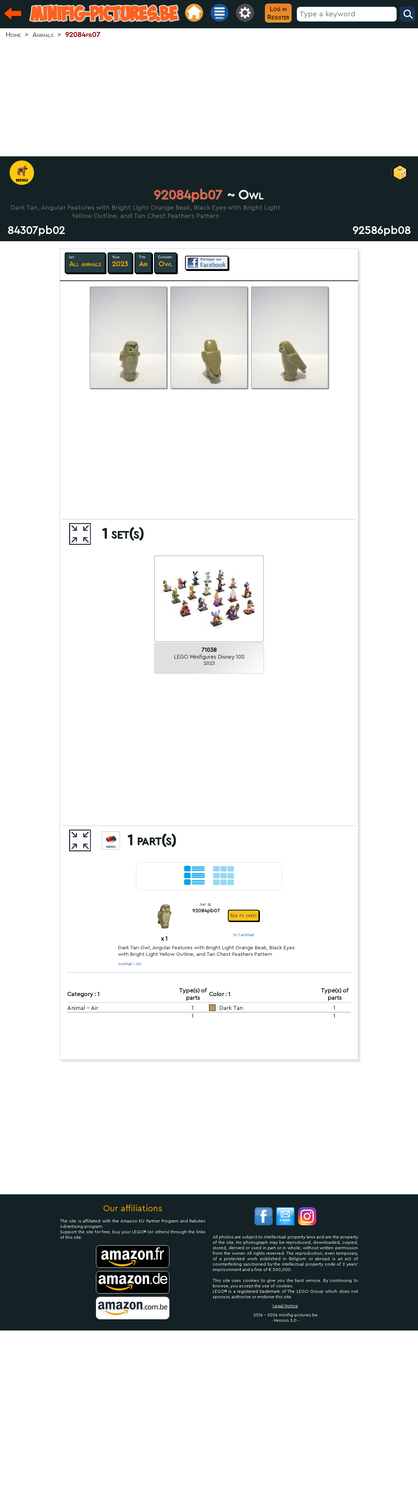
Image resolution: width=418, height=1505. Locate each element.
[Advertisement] (209, 98)
